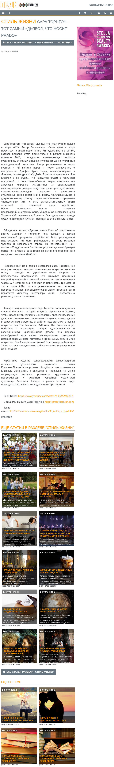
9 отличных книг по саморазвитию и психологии (17, 719)
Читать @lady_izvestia (89, 85)
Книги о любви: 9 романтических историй (53, 719)
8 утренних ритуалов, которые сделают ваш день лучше (19, 532)
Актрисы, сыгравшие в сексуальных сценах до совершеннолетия (16, 651)
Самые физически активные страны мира (18, 571)
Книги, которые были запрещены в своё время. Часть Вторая (15, 758)
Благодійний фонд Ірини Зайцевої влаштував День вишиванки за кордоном (17, 494)
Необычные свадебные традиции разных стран (52, 649)
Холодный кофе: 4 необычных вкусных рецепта (56, 571)
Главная (65, 42)
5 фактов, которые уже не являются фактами (53, 610)
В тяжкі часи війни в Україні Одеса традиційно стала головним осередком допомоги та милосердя (18, 456)
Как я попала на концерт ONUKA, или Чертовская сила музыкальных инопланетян (55, 533)
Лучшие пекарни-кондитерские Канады (15, 610)
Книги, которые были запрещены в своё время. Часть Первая (53, 758)
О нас (109, 5)
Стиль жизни (11, 435)
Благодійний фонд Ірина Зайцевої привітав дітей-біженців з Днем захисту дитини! (53, 456)
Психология (9, 690)
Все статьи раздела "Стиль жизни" (28, 42)
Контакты (96, 5)
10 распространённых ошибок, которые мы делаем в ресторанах (56, 494)
